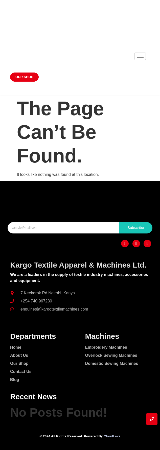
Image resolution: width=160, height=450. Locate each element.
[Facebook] (125, 243)
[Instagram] (136, 243)
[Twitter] (147, 243)
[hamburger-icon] (140, 56)
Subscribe (136, 228)
